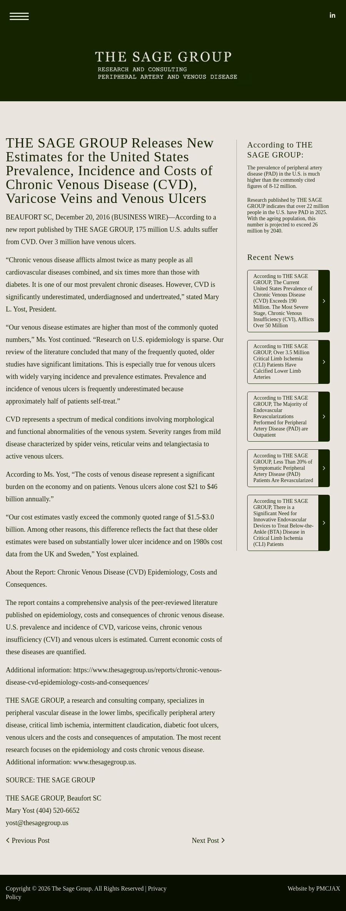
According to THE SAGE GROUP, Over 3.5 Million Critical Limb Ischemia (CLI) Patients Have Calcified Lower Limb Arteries (281, 361)
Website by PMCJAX (314, 888)
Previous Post (28, 840)
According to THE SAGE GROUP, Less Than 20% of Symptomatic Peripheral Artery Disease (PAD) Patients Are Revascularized (283, 468)
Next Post (208, 840)
